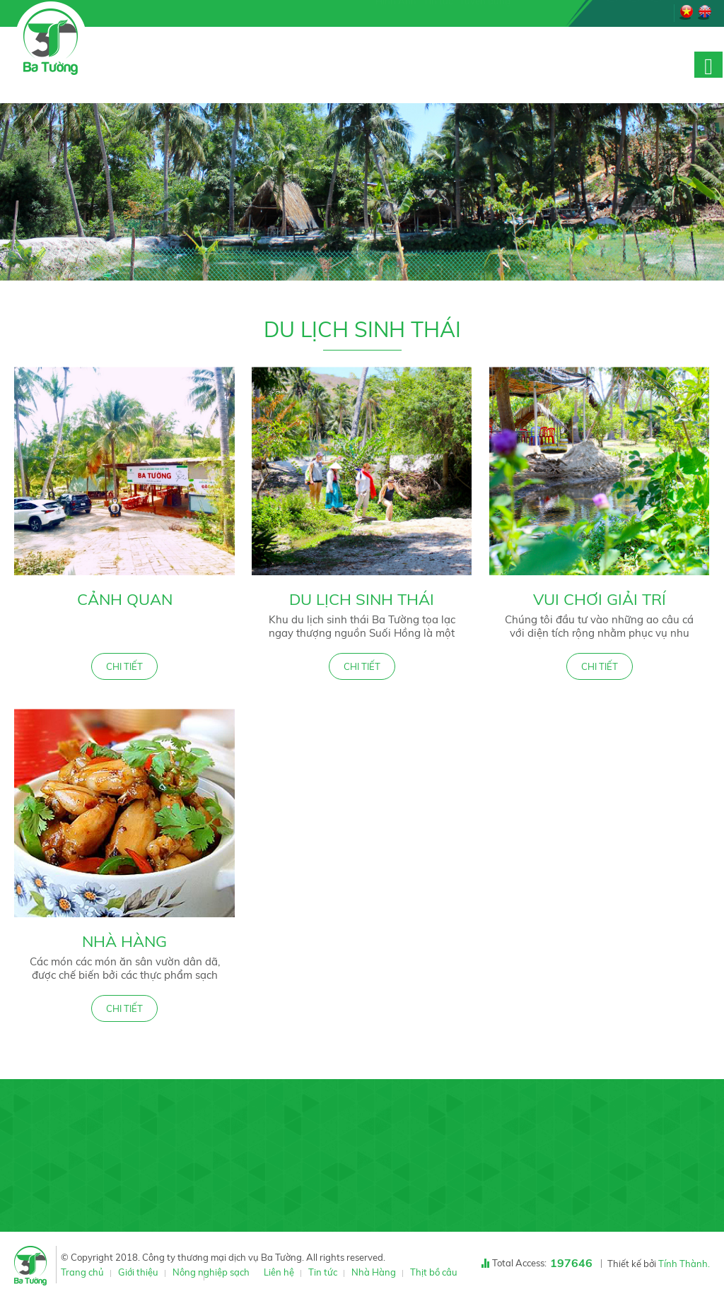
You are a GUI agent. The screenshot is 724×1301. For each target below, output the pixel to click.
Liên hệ (279, 1272)
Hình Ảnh (395, 11)
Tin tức (438, 11)
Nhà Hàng (124, 941)
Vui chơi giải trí (599, 599)
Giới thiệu (138, 1272)
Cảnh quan (125, 599)
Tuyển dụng (485, 11)
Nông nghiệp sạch (211, 1272)
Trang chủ (82, 1272)
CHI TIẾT (124, 666)
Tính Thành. (684, 1263)
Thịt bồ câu (433, 1272)
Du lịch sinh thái (361, 599)
